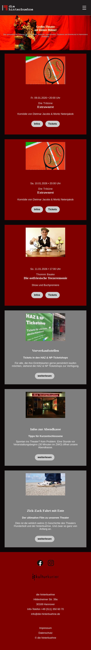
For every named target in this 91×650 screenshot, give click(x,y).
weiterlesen (45, 375)
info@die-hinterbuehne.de (45, 614)
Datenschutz (45, 633)
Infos (37, 123)
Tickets (52, 123)
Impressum (45, 628)
